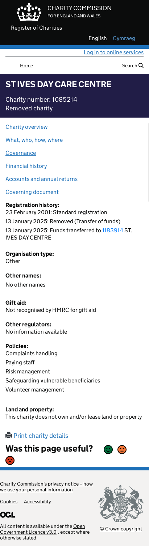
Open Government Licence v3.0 (42, 529)
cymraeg (124, 38)
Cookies (8, 501)
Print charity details (36, 436)
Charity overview (26, 126)
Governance (20, 152)
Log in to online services (114, 52)
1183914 (112, 230)
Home (26, 65)
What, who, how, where (34, 139)
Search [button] (133, 65)
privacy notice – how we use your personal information (46, 487)
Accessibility (37, 501)
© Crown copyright (121, 528)
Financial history (26, 165)
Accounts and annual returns (41, 178)
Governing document (32, 192)
